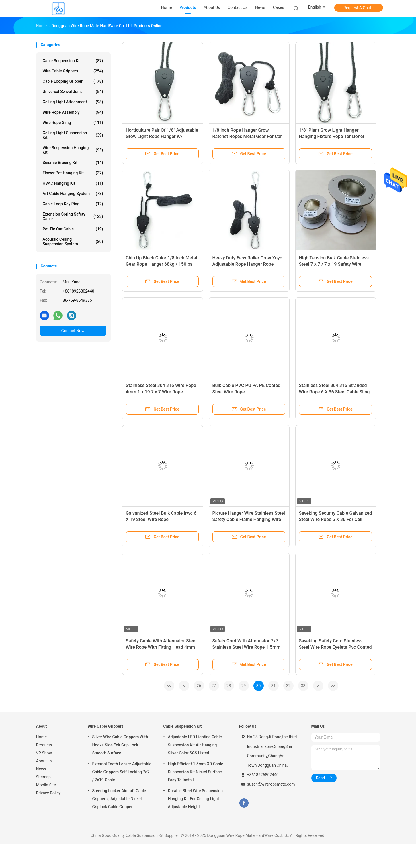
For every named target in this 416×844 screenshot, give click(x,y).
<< (169, 685)
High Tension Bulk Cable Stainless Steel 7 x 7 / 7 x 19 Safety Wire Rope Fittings (334, 264)
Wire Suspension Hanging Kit (73, 150)
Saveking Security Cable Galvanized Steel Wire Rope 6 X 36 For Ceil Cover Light (335, 519)
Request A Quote (358, 7)
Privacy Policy (48, 793)
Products (44, 745)
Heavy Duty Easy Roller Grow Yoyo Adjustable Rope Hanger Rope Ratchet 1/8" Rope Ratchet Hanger (247, 264)
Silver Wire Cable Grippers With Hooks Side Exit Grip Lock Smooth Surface (120, 745)
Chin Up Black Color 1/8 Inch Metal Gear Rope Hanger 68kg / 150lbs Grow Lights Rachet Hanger (161, 264)
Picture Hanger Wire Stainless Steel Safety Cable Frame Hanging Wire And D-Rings (248, 519)
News (41, 769)
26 (199, 685)
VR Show (44, 753)
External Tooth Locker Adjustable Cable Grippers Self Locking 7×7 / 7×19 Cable (121, 772)
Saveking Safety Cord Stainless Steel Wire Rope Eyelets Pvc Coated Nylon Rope (335, 647)
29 (243, 685)
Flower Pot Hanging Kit (73, 173)
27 (214, 685)
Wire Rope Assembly (73, 112)
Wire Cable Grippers (73, 71)
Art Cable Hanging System (73, 193)
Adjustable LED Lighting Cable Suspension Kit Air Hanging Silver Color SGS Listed (195, 745)
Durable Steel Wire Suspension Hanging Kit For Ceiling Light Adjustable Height (195, 798)
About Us (44, 761)
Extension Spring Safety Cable (73, 216)
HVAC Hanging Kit (73, 183)
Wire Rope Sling (73, 122)
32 (288, 685)
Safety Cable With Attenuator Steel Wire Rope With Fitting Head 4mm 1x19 (161, 647)
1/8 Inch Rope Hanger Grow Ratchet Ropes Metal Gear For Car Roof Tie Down (247, 136)
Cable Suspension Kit (73, 61)
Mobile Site (46, 785)
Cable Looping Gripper (73, 81)
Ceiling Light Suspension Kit (73, 135)
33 (303, 685)
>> (333, 685)
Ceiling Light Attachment (73, 102)
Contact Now (73, 330)
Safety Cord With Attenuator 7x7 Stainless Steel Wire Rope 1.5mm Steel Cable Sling (246, 647)
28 (228, 685)
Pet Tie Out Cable (73, 229)
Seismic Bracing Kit (73, 162)
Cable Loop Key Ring (73, 204)
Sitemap (43, 777)
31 (273, 685)
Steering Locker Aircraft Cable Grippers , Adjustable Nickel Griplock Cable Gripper (119, 798)
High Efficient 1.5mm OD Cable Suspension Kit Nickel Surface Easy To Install (195, 772)
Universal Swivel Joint (73, 91)
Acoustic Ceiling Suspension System (73, 241)
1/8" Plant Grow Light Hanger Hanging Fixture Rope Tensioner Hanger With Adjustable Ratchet (332, 136)
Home (41, 737)
